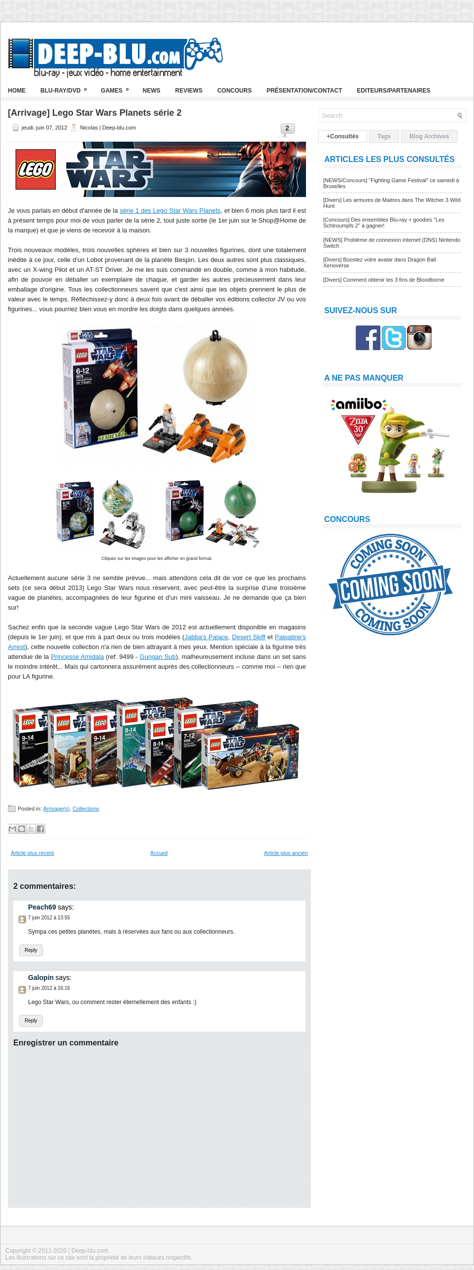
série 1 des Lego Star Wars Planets (170, 210)
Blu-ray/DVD (67, 86)
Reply (31, 950)
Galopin (41, 977)
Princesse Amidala (77, 656)
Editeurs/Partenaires (393, 90)
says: (66, 907)
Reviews (189, 90)
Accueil (159, 853)
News (152, 90)
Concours (234, 90)
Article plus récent (32, 853)
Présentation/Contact (304, 90)
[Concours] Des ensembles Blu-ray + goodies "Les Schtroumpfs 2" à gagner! (383, 222)
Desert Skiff (249, 637)
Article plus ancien (286, 853)
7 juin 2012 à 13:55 (49, 917)
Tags (384, 136)
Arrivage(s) (56, 809)
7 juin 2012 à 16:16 (49, 988)
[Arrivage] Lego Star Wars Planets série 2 (94, 112)
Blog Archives (429, 136)
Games (118, 86)
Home (17, 90)
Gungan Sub (157, 656)
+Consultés (343, 136)
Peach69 (42, 907)
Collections (85, 809)
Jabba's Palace (206, 637)
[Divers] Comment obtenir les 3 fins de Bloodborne (383, 280)
